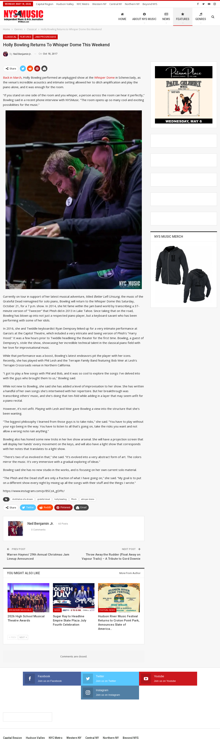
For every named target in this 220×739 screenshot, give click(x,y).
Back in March (12, 77)
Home (122, 17)
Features (182, 17)
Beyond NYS (131, 723)
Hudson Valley (65, 4)
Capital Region (44, 4)
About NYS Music (144, 17)
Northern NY (132, 4)
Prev (12, 637)
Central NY (115, 4)
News (166, 17)
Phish (74, 499)
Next (23, 637)
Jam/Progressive (45, 37)
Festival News (107, 610)
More (147, 4)
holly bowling (61, 499)
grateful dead (43, 499)
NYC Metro (83, 4)
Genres (200, 17)
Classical (10, 37)
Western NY (99, 4)
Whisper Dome (104, 77)
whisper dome (87, 499)
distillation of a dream (22, 499)
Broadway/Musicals (20, 610)
